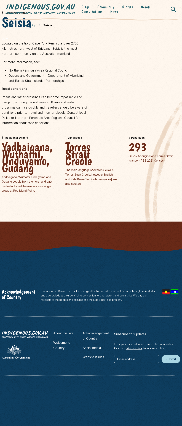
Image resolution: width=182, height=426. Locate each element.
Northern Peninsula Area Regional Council (38, 70)
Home (8, 25)
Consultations (92, 11)
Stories (127, 7)
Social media (92, 348)
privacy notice (134, 348)
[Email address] (136, 359)
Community (105, 7)
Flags (85, 7)
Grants (146, 7)
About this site (63, 333)
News (114, 11)
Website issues (93, 357)
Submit (170, 359)
